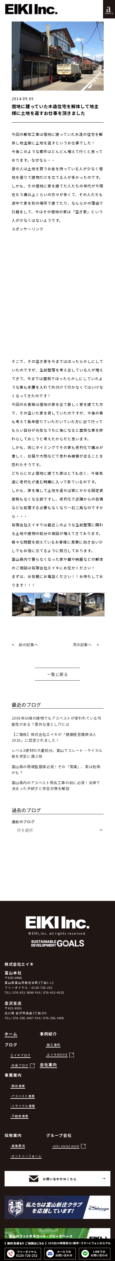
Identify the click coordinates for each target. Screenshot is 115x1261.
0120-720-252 (42, 987)
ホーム (11, 1034)
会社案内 (48, 1064)
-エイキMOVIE (57, 1054)
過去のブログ (23, 821)
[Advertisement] (57, 299)
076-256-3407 (23, 1018)
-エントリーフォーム (26, 1156)
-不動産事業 (19, 1116)
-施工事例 (53, 1045)
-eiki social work (65, 1146)
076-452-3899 (23, 992)
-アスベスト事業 (22, 1096)
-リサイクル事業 (22, 1106)
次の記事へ (82, 644)
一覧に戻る (57, 674)
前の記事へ (28, 644)
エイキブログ (20, 1055)
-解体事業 (17, 1086)
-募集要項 (17, 1146)
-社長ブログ (19, 1065)
